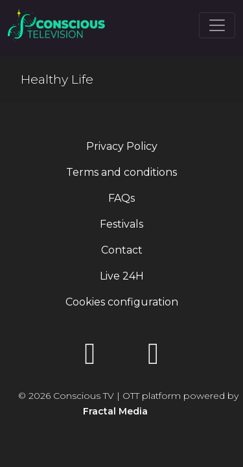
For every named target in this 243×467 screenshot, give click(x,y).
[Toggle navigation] (217, 25)
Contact (122, 250)
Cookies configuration (121, 302)
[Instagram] (153, 358)
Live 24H (122, 276)
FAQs (121, 198)
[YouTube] (90, 358)
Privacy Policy (121, 146)
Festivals (121, 224)
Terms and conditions (121, 172)
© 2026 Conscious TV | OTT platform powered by (128, 403)
